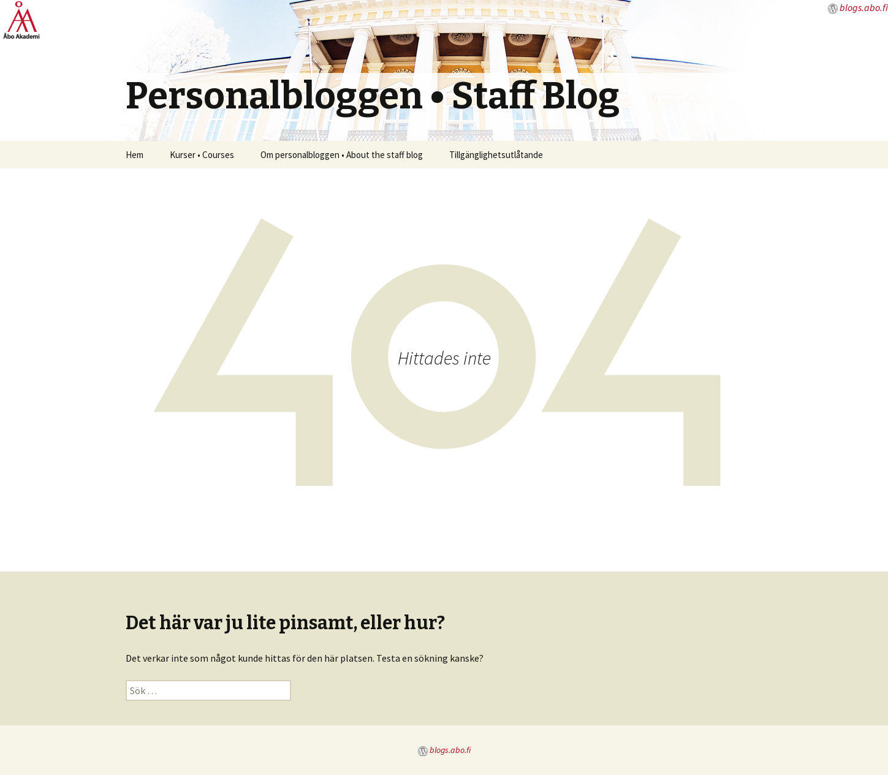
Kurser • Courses (202, 155)
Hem (134, 155)
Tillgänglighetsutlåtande (496, 155)
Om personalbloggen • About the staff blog (341, 155)
